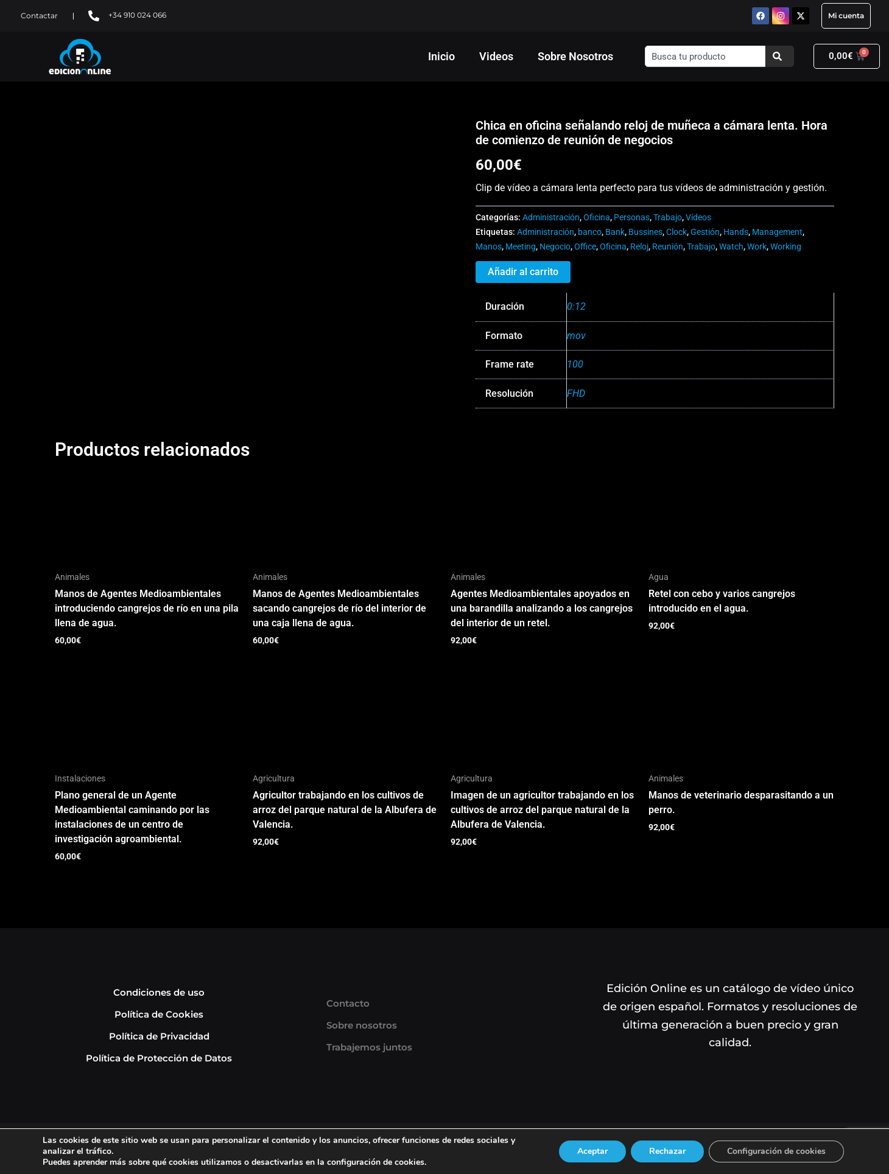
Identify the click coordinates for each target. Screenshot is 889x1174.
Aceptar (592, 1151)
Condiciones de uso (159, 992)
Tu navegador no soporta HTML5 (146, 163)
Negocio (555, 247)
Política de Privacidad (159, 1036)
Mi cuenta (846, 15)
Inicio (441, 56)
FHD (576, 393)
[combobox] (705, 56)
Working (785, 247)
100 (575, 364)
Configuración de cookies (776, 1151)
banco (590, 232)
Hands (735, 232)
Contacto (348, 1003)
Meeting (520, 247)
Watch (731, 247)
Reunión (667, 247)
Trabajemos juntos (369, 1047)
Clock (676, 232)
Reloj (639, 247)
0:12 (576, 306)
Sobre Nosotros (575, 56)
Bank (615, 232)
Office (585, 247)
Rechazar (667, 1151)
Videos (496, 56)
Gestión (705, 232)
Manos (489, 247)
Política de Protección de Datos (159, 1058)
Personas (632, 217)
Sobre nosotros (361, 1025)
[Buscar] (779, 56)
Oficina (596, 217)
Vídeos (698, 217)
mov (576, 335)
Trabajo (667, 217)
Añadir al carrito (523, 272)
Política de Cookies (158, 1014)
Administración (551, 217)
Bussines (645, 232)
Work (757, 247)
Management (777, 232)
